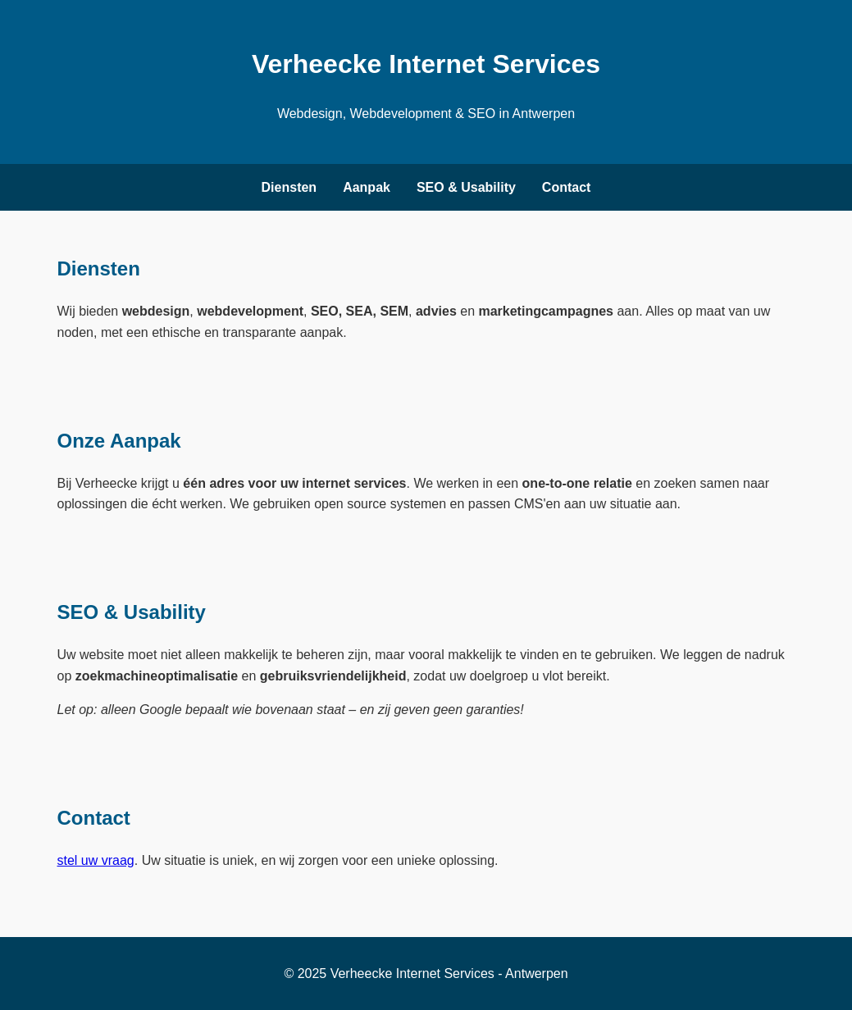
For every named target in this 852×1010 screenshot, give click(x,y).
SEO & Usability (466, 187)
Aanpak (366, 187)
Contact (566, 187)
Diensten (289, 187)
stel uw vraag (95, 860)
